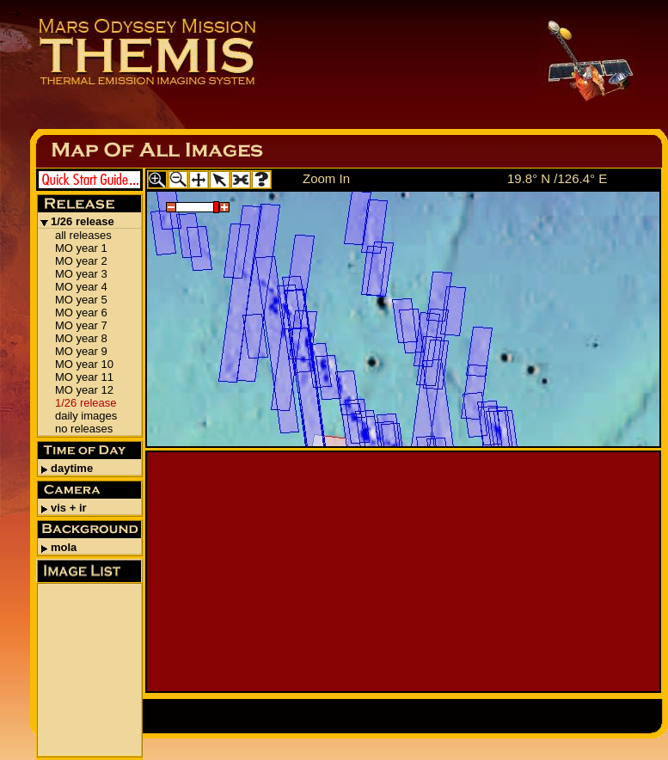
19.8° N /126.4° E (557, 178)
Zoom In (326, 178)
